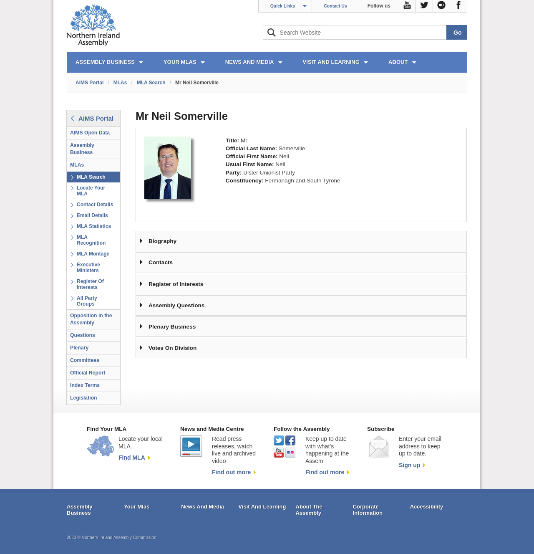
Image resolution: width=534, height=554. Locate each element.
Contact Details (95, 204)
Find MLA (131, 457)
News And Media (202, 506)
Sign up (409, 465)
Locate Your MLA (91, 191)
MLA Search (151, 83)
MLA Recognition (91, 240)
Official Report (87, 373)
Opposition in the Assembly (91, 319)
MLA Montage (93, 254)
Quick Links (282, 5)
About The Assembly (309, 509)
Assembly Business (82, 148)
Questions (82, 335)
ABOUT (398, 62)
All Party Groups (87, 301)
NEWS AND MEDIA (249, 62)
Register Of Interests (90, 284)
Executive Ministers (88, 267)
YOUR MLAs (180, 62)
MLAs (120, 83)
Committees (84, 360)
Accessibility (426, 506)
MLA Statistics (94, 226)
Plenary (79, 348)
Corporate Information (368, 509)
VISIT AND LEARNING (331, 62)
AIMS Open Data (90, 133)
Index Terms (85, 385)
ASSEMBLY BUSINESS (105, 62)
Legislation (83, 398)
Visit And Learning (262, 506)
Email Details (92, 215)
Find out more (231, 472)
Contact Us (335, 5)
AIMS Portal (89, 83)
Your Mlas (136, 506)
